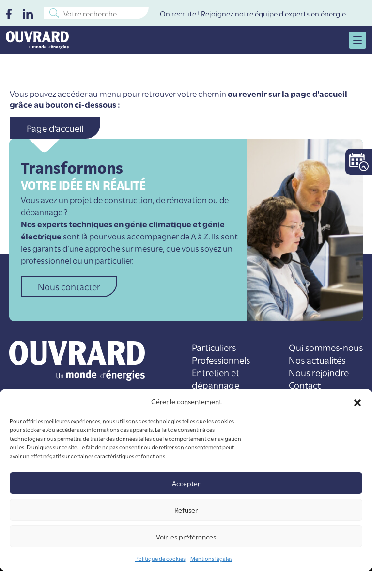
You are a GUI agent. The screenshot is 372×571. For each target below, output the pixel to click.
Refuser (186, 510)
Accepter (186, 483)
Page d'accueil (55, 127)
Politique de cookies (160, 558)
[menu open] (357, 40)
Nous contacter (69, 286)
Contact (305, 384)
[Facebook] (9, 12)
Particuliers (214, 346)
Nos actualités (317, 359)
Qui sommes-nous (326, 346)
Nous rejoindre (319, 372)
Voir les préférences (186, 536)
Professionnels (221, 359)
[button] (357, 401)
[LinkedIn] (28, 12)
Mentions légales (211, 558)
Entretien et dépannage (215, 378)
